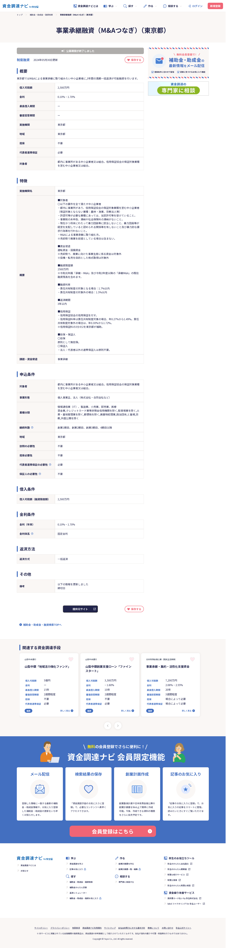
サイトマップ (110, 927)
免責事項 (76, 927)
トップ (20, 14)
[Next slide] (118, 726)
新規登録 (215, 6)
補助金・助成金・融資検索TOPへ (42, 625)
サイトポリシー (41, 927)
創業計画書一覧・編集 (128, 869)
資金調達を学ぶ (76, 863)
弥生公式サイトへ (183, 927)
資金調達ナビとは (85, 6)
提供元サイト (80, 609)
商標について (153, 927)
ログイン (197, 6)
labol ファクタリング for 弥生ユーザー (184, 903)
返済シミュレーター (78, 892)
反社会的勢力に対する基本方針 (131, 927)
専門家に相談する (126, 882)
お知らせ (24, 870)
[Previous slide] (108, 726)
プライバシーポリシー (60, 927)
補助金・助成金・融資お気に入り (84, 898)
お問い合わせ (167, 927)
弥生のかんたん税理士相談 (179, 885)
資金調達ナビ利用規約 (92, 927)
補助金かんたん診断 (78, 887)
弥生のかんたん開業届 (177, 869)
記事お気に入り (76, 869)
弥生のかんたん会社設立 (178, 863)
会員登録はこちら (122, 831)
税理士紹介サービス (176, 874)
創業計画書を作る (126, 863)
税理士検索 (172, 880)
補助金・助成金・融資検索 (41, 14)
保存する (136, 60)
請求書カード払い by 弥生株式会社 (183, 898)
